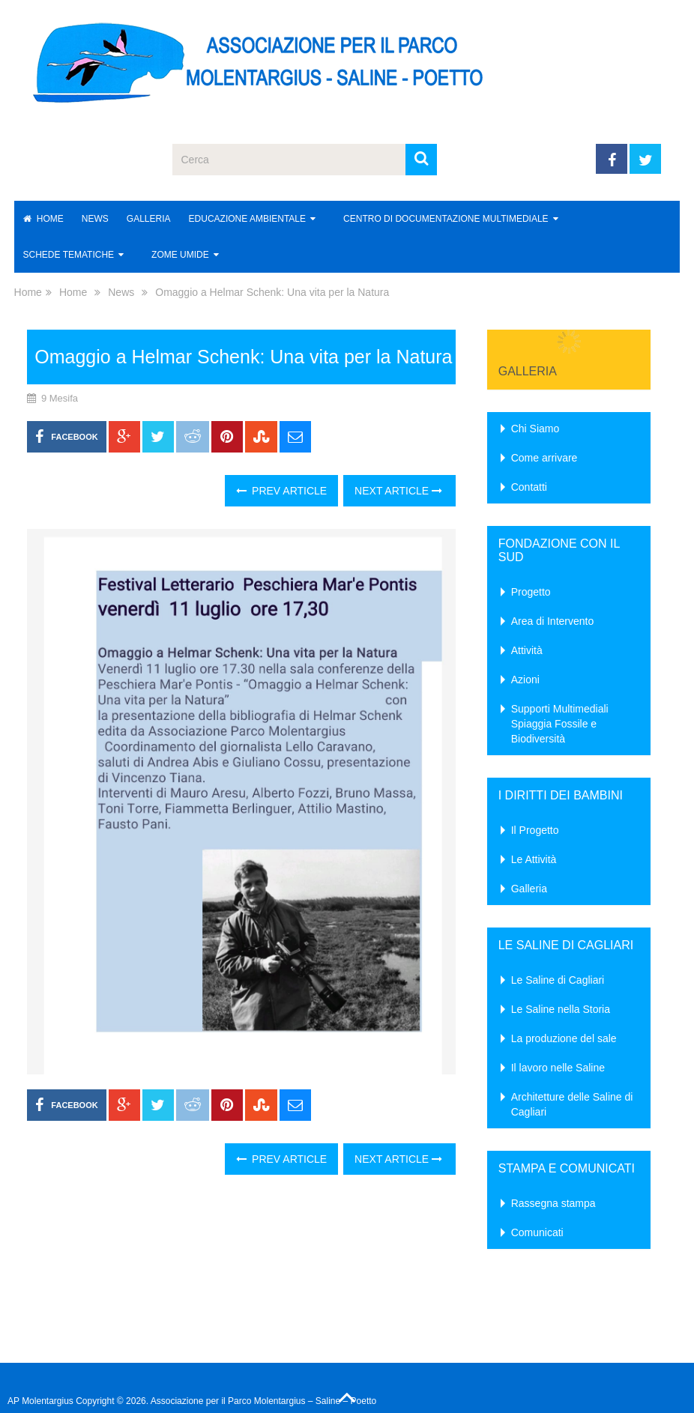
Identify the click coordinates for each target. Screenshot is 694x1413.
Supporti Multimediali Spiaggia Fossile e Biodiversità (560, 724)
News (95, 219)
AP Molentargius (40, 1401)
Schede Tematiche (69, 254)
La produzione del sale (564, 1038)
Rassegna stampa (553, 1203)
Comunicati (537, 1232)
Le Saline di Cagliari (558, 980)
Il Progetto (535, 830)
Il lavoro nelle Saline (558, 1068)
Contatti (529, 487)
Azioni (525, 680)
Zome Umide (180, 254)
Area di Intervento (552, 621)
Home (43, 219)
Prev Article (281, 491)
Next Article (398, 491)
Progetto (531, 592)
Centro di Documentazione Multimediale (446, 219)
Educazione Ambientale (247, 219)
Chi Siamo (535, 429)
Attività (527, 650)
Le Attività (534, 859)
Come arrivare (544, 458)
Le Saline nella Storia (560, 1009)
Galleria (149, 219)
